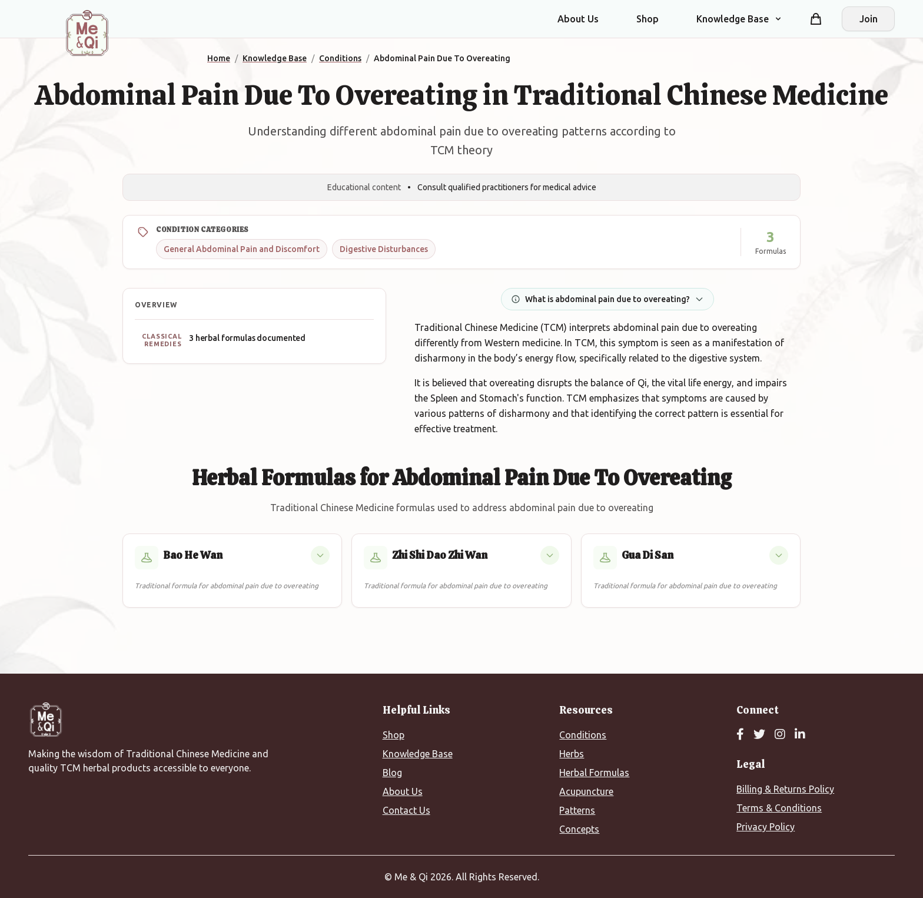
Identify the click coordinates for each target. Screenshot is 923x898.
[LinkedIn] (800, 735)
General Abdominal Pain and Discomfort (242, 249)
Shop (647, 19)
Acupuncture (586, 791)
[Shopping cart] (816, 19)
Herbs (571, 753)
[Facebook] (740, 735)
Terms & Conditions (779, 808)
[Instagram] (780, 735)
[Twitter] (759, 735)
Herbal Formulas (594, 772)
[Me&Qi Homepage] (87, 33)
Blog (392, 772)
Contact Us (406, 810)
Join (868, 19)
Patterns (577, 810)
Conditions (582, 735)
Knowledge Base (418, 753)
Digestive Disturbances (384, 249)
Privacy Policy (765, 826)
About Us (578, 19)
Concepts (579, 829)
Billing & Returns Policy (785, 789)
